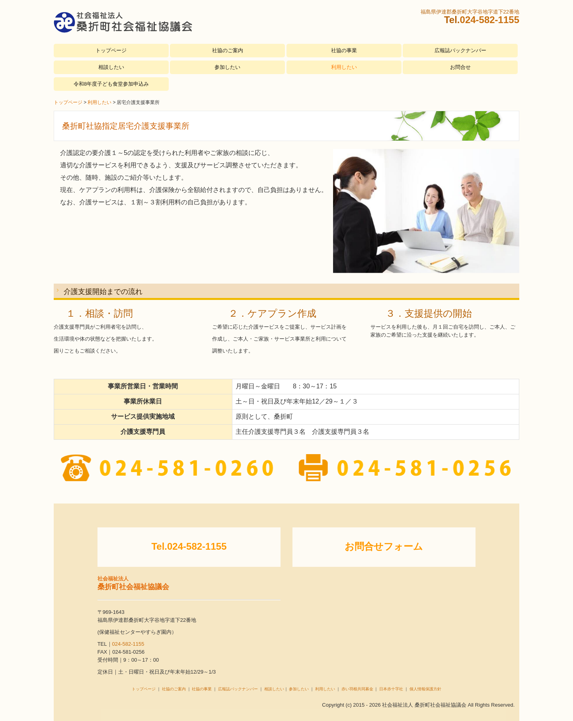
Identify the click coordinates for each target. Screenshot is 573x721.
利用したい (344, 67)
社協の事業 (344, 50)
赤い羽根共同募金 (357, 689)
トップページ (111, 50)
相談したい (111, 67)
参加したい (227, 67)
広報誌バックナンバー (460, 50)
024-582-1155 (489, 19)
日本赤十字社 (391, 689)
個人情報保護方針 (425, 689)
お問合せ (460, 67)
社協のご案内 (227, 50)
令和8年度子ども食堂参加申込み (111, 84)
